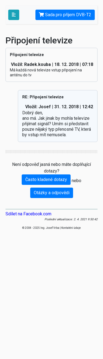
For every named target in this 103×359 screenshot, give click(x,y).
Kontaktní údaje (71, 227)
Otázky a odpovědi (51, 192)
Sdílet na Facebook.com (28, 213)
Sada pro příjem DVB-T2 (65, 14)
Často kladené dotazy (46, 179)
